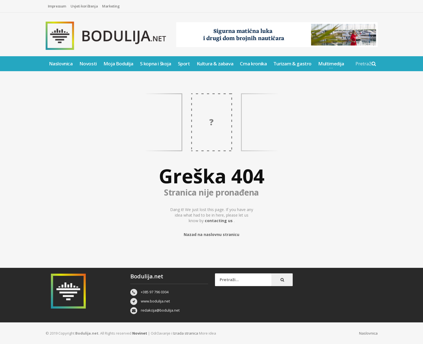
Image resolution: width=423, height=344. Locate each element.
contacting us (219, 220)
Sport (184, 63)
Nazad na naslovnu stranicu (211, 234)
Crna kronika (253, 63)
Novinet (139, 333)
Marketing (111, 6)
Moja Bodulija (118, 63)
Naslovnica (61, 63)
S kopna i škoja (155, 63)
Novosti (88, 63)
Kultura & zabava (215, 63)
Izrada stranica (186, 333)
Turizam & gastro (292, 63)
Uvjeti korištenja (84, 6)
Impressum (57, 6)
